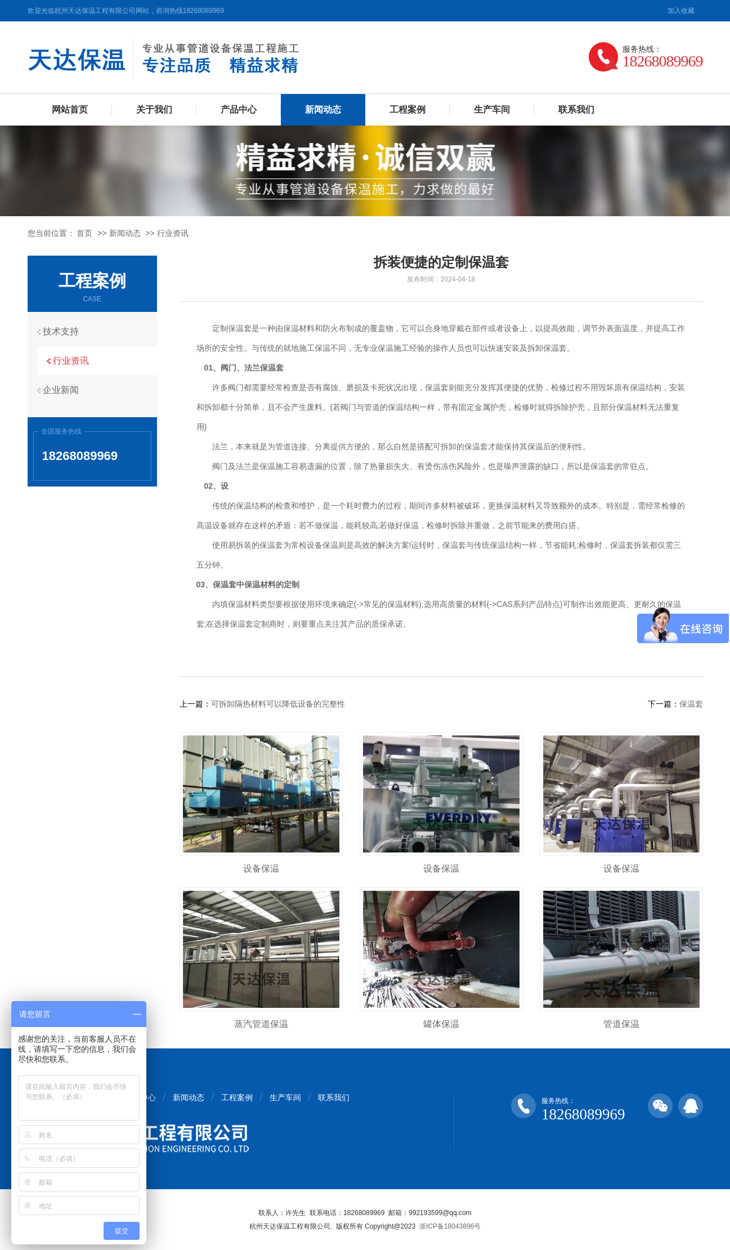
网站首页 (70, 109)
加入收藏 (681, 11)
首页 (84, 233)
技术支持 (64, 331)
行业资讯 (173, 233)
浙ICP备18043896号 (450, 1226)
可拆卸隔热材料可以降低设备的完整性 (278, 703)
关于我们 (154, 109)
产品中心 (239, 109)
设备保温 (261, 868)
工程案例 (407, 109)
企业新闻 (64, 387)
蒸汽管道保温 (261, 1024)
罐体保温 (441, 1024)
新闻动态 (323, 109)
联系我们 (576, 109)
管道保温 (621, 1024)
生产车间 (492, 109)
